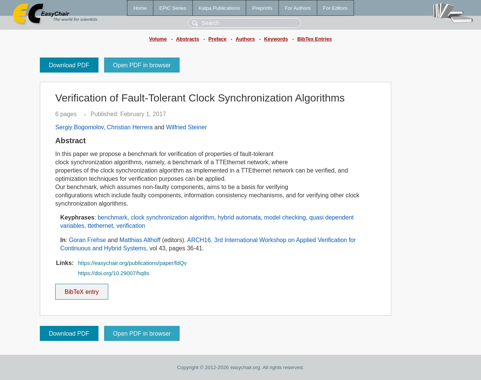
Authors (245, 39)
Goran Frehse (87, 240)
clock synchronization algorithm (172, 217)
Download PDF (69, 65)
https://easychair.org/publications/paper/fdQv (132, 263)
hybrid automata (239, 217)
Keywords (276, 39)
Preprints (262, 8)
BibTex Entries (314, 39)
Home (140, 8)
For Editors (335, 8)
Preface (217, 39)
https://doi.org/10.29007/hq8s (113, 273)
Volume (158, 39)
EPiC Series (172, 8)
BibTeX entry (81, 289)
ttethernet (100, 226)
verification (130, 226)
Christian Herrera (130, 127)
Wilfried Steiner (186, 127)
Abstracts (187, 39)
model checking (285, 217)
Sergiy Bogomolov (79, 127)
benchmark (112, 217)
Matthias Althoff (139, 240)
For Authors (298, 8)
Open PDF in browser (142, 65)
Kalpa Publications (219, 8)
